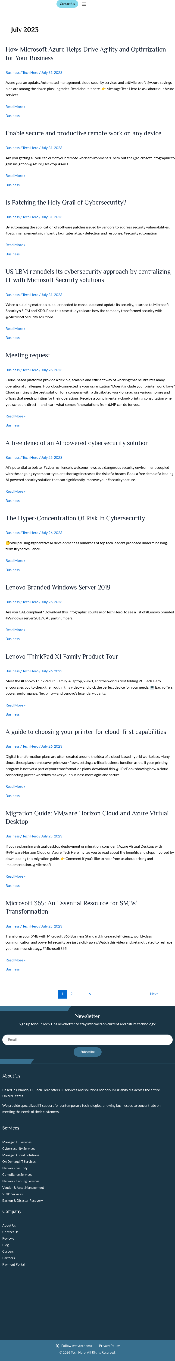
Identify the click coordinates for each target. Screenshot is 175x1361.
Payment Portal (13, 1264)
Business (13, 72)
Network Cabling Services (20, 1181)
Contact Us (10, 1232)
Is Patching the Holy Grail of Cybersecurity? (66, 202)
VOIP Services (12, 1194)
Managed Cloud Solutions (20, 1155)
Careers (8, 1251)
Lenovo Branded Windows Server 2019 (58, 587)
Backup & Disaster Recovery (22, 1200)
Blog (5, 1245)
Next (156, 994)
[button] (84, 3)
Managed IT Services (16, 1142)
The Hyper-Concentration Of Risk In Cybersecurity (75, 518)
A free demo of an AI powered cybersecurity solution (77, 442)
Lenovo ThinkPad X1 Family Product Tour (62, 656)
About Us (9, 1225)
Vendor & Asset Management (23, 1187)
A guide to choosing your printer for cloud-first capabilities (86, 731)
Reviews (8, 1238)
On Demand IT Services (19, 1161)
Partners (8, 1258)
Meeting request (28, 355)
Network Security (15, 1168)
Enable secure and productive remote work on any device (83, 133)
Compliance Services (17, 1174)
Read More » (15, 107)
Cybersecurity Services (18, 1148)
